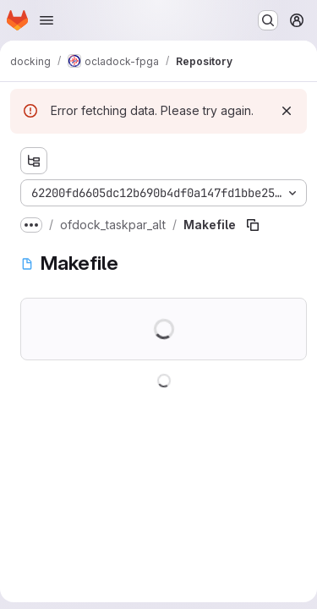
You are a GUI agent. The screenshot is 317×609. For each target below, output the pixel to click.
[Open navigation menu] (46, 20)
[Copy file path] (252, 225)
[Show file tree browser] (33, 160)
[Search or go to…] (268, 20)
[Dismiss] (286, 111)
